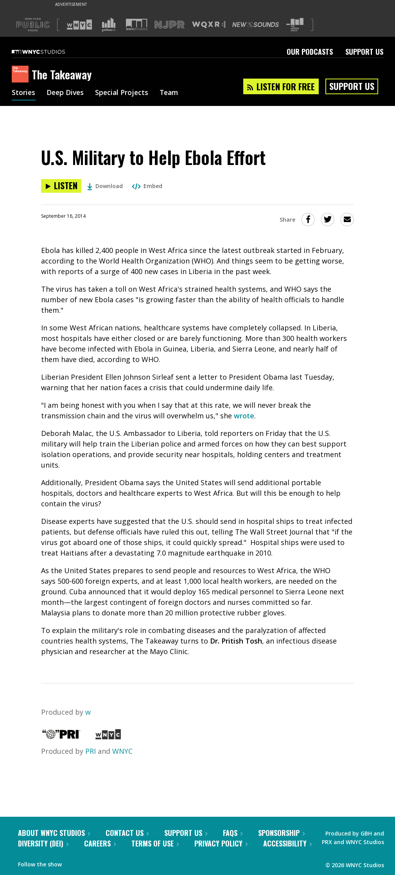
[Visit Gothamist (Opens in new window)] (108, 25)
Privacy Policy (221, 843)
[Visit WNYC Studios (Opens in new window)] (136, 24)
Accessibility (287, 843)
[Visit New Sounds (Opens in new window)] (255, 24)
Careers (100, 843)
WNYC (122, 751)
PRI (90, 751)
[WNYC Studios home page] (48, 51)
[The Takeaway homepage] (22, 75)
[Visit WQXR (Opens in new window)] (208, 25)
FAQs (232, 833)
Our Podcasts (310, 52)
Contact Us (127, 833)
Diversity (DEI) (43, 843)
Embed (147, 186)
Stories (24, 93)
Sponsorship (281, 833)
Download (105, 186)
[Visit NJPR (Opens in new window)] (169, 25)
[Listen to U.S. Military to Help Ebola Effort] (61, 186)
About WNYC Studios (54, 833)
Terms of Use (155, 843)
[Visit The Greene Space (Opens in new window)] (294, 25)
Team (173, 93)
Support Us (364, 52)
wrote (244, 415)
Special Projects (124, 93)
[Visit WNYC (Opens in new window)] (79, 25)
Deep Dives (66, 93)
